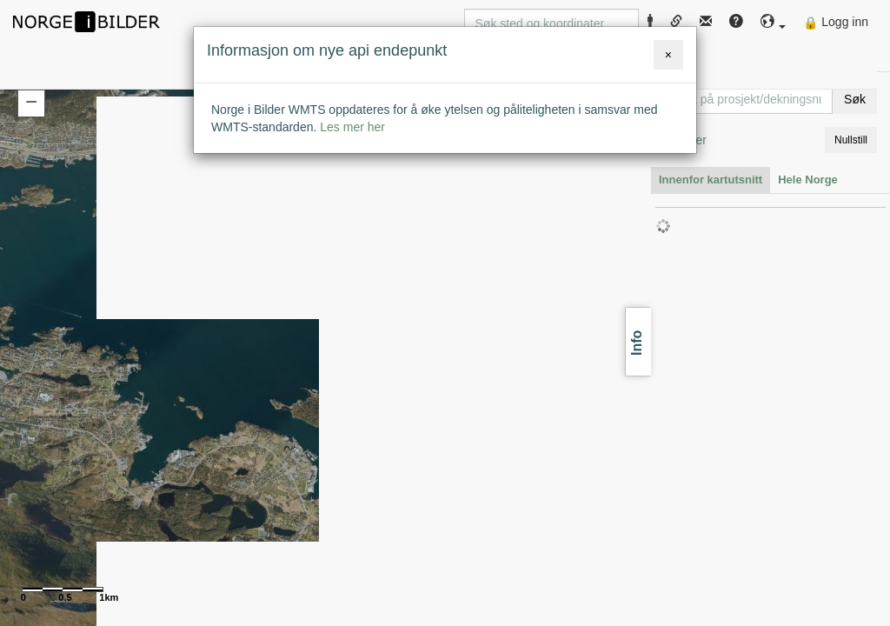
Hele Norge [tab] (808, 179)
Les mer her (352, 127)
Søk (855, 99)
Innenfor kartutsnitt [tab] (710, 179)
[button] (773, 22)
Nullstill (850, 140)
